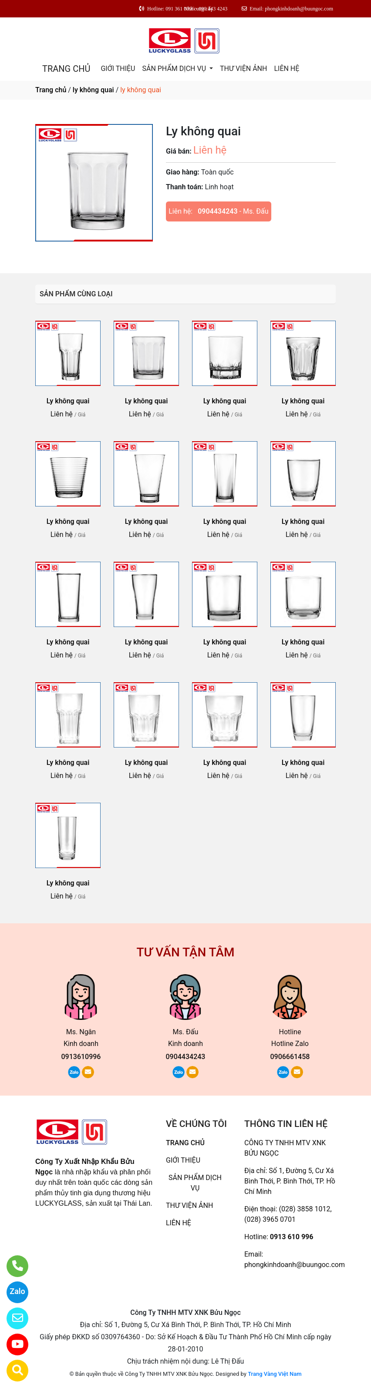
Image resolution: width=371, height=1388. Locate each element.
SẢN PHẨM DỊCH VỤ (175, 68)
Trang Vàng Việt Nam (274, 1374)
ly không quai (93, 90)
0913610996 (81, 1057)
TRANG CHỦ (66, 69)
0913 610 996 (292, 1237)
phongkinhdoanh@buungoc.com (294, 1265)
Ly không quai (68, 401)
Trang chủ (50, 90)
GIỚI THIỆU (118, 68)
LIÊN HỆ (286, 68)
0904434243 (217, 211)
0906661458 (290, 1057)
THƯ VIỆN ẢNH (243, 68)
